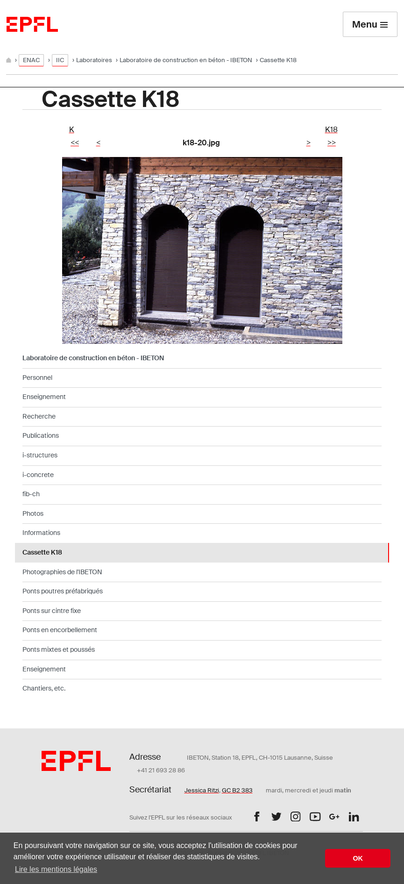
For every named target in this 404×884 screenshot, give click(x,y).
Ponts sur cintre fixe (51, 610)
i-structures (39, 455)
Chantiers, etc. (43, 688)
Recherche (39, 416)
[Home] (9, 60)
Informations (41, 532)
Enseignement (44, 396)
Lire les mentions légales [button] (56, 869)
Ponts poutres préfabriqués (62, 591)
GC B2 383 (237, 790)
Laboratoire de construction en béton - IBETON (186, 60)
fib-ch (31, 494)
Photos (32, 513)
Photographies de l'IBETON (62, 572)
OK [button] (358, 858)
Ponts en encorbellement (59, 630)
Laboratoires (94, 60)
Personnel (37, 377)
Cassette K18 (42, 552)
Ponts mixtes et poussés (58, 649)
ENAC (31, 60)
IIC (60, 60)
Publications (40, 435)
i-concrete (38, 475)
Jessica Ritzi (201, 790)
